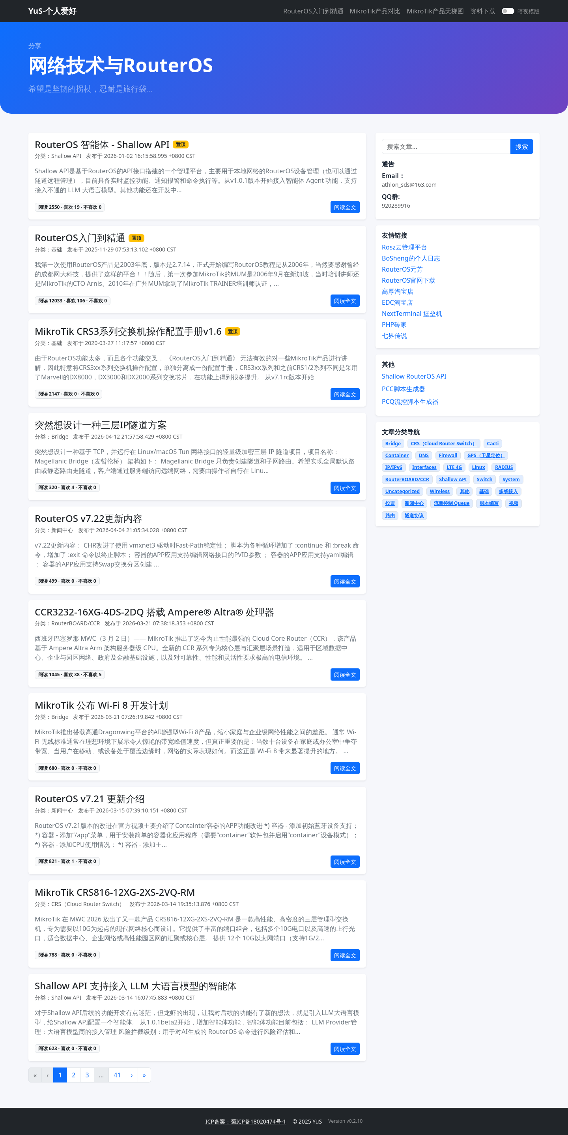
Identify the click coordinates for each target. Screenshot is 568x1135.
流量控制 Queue (452, 503)
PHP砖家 (394, 324)
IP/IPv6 (393, 467)
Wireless (440, 491)
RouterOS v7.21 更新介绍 (90, 799)
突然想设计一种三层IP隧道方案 (101, 425)
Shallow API (453, 479)
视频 (513, 503)
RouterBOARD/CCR (407, 479)
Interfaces (424, 467)
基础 (484, 491)
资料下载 (482, 11)
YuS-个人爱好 (52, 11)
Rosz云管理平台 (404, 247)
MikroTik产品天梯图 (435, 11)
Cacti (493, 443)
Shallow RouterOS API (414, 376)
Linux (478, 467)
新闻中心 (414, 503)
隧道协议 (414, 515)
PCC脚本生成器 (403, 389)
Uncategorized (402, 491)
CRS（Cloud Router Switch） (444, 443)
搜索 (522, 146)
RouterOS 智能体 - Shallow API (102, 144)
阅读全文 (345, 207)
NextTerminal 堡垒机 (412, 313)
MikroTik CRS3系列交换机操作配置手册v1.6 (128, 331)
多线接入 (508, 491)
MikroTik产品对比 (375, 11)
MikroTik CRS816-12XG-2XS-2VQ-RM (115, 892)
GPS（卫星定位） (486, 455)
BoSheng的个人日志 (411, 258)
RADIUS (504, 467)
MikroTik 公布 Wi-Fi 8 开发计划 (101, 705)
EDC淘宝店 (397, 302)
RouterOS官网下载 (408, 280)
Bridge (393, 443)
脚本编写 (489, 503)
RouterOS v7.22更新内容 (88, 518)
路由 (390, 515)
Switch (485, 479)
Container (397, 455)
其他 (464, 491)
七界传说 (394, 335)
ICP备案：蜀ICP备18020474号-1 (246, 1121)
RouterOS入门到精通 (313, 11)
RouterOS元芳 (402, 269)
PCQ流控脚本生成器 (410, 401)
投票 (390, 503)
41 (117, 1075)
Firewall (448, 455)
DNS (424, 455)
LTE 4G (454, 467)
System (511, 479)
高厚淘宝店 (397, 291)
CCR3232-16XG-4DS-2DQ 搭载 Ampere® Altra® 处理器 (154, 612)
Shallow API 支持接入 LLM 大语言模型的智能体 (136, 986)
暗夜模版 (529, 11)
